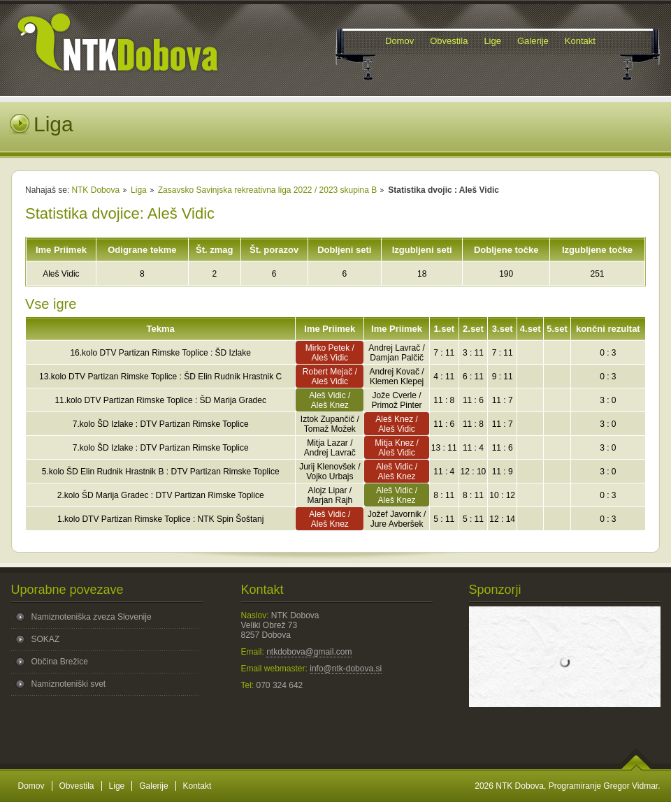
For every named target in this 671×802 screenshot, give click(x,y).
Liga (139, 190)
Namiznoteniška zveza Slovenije (91, 617)
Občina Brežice (59, 661)
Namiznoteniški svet (68, 684)
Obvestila (76, 786)
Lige (117, 786)
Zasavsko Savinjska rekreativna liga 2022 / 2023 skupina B (267, 190)
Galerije (153, 786)
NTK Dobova (95, 190)
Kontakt (197, 786)
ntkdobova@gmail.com (309, 652)
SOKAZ (45, 639)
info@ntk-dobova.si (346, 668)
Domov (31, 786)
